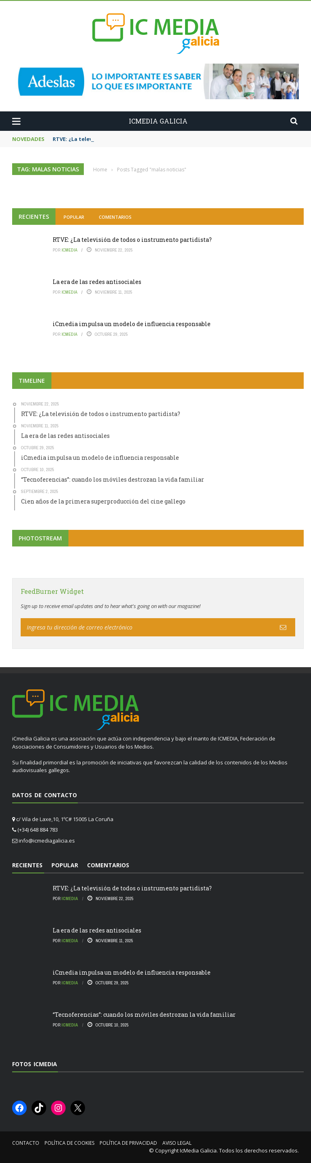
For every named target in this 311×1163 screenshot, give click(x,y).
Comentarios (115, 217)
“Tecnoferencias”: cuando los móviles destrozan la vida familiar (144, 1014)
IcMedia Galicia (198, 1150)
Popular (74, 217)
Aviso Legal (177, 1143)
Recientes (34, 216)
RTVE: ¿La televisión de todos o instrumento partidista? (132, 239)
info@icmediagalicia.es (47, 840)
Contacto (25, 1143)
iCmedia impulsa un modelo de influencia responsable (132, 324)
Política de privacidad (128, 1143)
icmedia (69, 250)
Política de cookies (69, 1143)
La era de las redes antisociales (97, 282)
